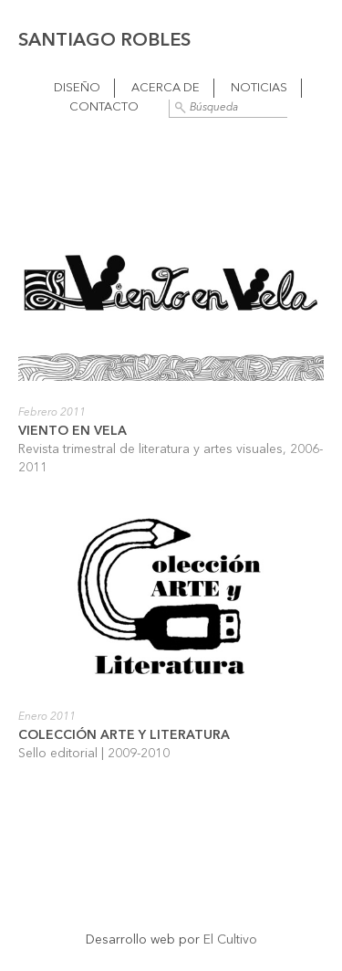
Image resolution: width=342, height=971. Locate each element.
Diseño (77, 88)
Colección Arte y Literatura (124, 735)
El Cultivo (230, 940)
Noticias (259, 88)
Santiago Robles (104, 41)
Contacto (104, 107)
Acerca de (165, 88)
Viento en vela (72, 431)
